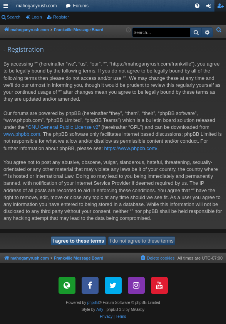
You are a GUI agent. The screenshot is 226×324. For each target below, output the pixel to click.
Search (13, 17)
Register (61, 17)
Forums (81, 5)
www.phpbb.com (21, 134)
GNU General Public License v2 (63, 127)
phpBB (93, 302)
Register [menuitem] (222, 7)
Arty (99, 309)
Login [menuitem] (210, 7)
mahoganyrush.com (36, 5)
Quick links (7, 7)
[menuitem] (197, 6)
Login (37, 17)
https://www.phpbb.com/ (130, 148)
